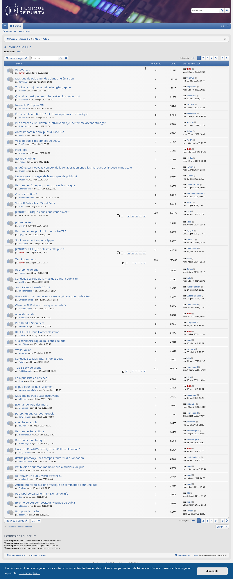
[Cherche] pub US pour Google (34, 413)
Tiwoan (22, 171)
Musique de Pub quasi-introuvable (37, 395)
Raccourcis (6, 27)
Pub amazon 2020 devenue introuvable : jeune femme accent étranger (60, 123)
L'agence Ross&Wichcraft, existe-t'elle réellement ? (47, 449)
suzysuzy (23, 353)
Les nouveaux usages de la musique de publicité (46, 176)
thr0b (21, 73)
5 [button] (216, 58)
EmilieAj (22, 488)
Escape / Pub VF (25, 158)
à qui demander (25, 314)
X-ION (21, 135)
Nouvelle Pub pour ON (29, 105)
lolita (189, 211)
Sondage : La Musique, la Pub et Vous (39, 358)
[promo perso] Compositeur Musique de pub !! (45, 502)
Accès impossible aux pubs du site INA (39, 132)
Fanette (190, 511)
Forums (65, 26)
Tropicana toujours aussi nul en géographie (43, 87)
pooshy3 (22, 515)
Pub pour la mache (27, 511)
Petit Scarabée (25, 371)
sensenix (23, 244)
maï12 (21, 282)
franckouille (24, 479)
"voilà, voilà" (23, 350)
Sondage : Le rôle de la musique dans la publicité (46, 278)
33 (133, 216)
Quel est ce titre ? (26, 194)
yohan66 (190, 78)
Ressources (22, 69)
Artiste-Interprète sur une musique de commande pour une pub (56, 484)
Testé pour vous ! (26, 259)
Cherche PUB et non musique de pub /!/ (40, 305)
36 (144, 216)
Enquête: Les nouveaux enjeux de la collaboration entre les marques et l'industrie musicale (73, 167)
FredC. (22, 144)
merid (189, 340)
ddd (20, 497)
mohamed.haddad (27, 197)
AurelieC (22, 335)
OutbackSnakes (26, 300)
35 (140, 216)
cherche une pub (26, 422)
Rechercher (11, 31)
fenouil (22, 91)
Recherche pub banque (30, 440)
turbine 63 (23, 317)
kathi (189, 278)
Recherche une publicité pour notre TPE (40, 231)
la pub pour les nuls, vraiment (34, 386)
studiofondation (26, 291)
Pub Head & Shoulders (29, 323)
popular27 (191, 404)
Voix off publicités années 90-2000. (37, 140)
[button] (193, 58)
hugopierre (191, 87)
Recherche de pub (26, 269)
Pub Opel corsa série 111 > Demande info (41, 493)
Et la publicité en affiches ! (32, 378)
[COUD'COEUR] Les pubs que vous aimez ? (42, 212)
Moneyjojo (23, 408)
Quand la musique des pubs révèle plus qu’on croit (47, 96)
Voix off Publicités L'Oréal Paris (35, 203)
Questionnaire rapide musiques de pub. (40, 341)
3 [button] (207, 58)
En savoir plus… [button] (29, 573)
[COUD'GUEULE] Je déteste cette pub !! (39, 249)
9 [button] (222, 58)
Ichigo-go (23, 399)
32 (129, 216)
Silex (21, 381)
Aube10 (22, 126)
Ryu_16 (22, 235)
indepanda (23, 326)
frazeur (22, 153)
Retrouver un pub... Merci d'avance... (38, 475)
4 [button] (211, 58)
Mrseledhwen (25, 308)
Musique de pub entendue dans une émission (44, 78)
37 (136, 253)
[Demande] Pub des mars (31, 404)
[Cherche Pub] (24, 222)
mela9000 (23, 344)
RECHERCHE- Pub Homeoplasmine (37, 332)
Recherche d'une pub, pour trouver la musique (45, 185)
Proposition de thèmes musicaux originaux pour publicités (52, 296)
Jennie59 (23, 82)
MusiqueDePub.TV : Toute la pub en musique (32, 26)
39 (144, 253)
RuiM (21, 362)
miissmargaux (25, 435)
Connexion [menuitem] (229, 27)
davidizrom (23, 108)
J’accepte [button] (212, 571)
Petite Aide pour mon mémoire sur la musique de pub (49, 467)
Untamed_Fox (25, 189)
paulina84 (23, 426)
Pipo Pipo (21, 149)
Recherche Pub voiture (29, 431)
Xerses (22, 273)
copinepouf (191, 395)
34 (136, 216)
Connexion (26, 31)
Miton (21, 226)
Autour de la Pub (17, 47)
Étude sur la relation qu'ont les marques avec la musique (51, 114)
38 (140, 253)
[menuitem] (222, 26)
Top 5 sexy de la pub (28, 367)
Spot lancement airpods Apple (34, 240)
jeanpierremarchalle (28, 390)
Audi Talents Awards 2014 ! (32, 287)
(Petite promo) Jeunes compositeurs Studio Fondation (49, 458)
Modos (20, 51)
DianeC (22, 470)
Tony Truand (192, 248)
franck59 (190, 104)
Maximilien (23, 100)
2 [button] (203, 58)
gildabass (23, 506)
